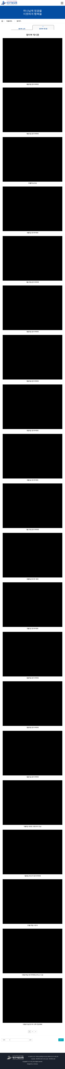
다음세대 (9, 21)
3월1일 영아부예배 (32, 480)
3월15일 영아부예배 (32, 381)
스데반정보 (35, 1064)
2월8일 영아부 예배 (32, 579)
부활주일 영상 (32, 183)
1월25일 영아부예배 (32, 678)
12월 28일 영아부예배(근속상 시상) (32, 975)
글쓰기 (61, 1039)
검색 (30, 1039)
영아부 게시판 (43, 27)
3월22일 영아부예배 (32, 331)
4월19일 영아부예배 (32, 84)
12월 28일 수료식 (32, 925)
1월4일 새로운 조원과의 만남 (32, 826)
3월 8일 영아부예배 (32, 430)
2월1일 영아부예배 (32, 628)
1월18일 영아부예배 (32, 727)
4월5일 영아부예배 (32, 232)
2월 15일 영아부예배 (32, 529)
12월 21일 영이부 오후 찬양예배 (32, 1024)
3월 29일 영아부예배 (32, 282)
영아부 (19, 21)
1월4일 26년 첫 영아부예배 (32, 876)
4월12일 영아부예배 (32, 133)
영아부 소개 (21, 27)
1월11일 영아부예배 (32, 777)
